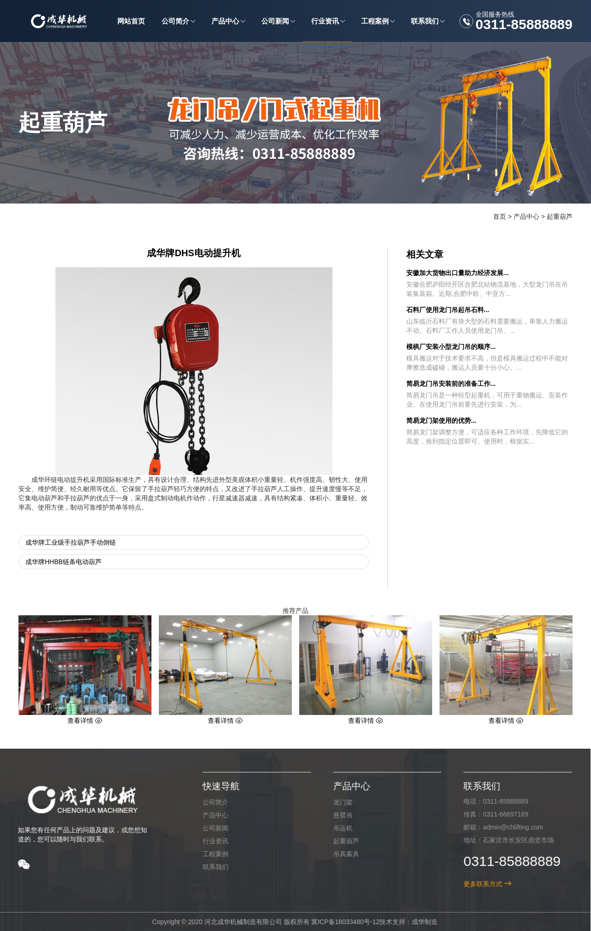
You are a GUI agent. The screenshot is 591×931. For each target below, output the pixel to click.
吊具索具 (339, 854)
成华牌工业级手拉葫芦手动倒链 (70, 542)
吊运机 (336, 828)
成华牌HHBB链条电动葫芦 (63, 561)
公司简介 (209, 802)
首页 (499, 216)
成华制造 (418, 921)
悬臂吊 (336, 815)
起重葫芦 (560, 216)
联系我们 (209, 867)
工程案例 (209, 854)
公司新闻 (209, 828)
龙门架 (336, 802)
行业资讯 (209, 841)
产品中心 (526, 216)
